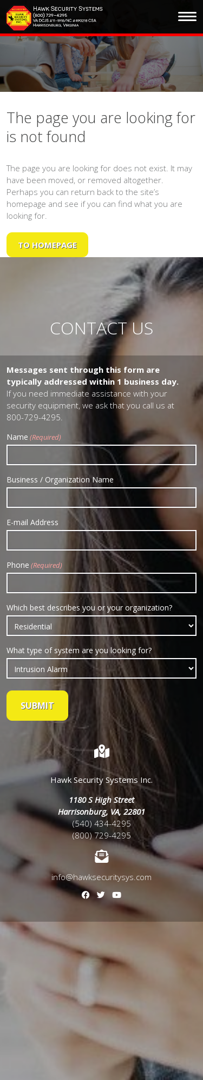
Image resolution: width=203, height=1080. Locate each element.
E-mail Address (32, 522)
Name (33, 437)
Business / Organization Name (60, 479)
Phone (34, 565)
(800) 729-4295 (102, 835)
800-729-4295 (33, 417)
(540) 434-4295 (102, 823)
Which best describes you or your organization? (89, 607)
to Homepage (47, 244)
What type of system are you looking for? (79, 650)
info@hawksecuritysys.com (101, 876)
